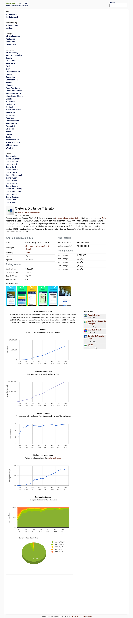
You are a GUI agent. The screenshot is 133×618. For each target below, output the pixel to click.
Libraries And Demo (14, 96)
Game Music (11, 181)
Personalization (12, 121)
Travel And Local (13, 142)
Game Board (11, 164)
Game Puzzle (11, 183)
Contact (83, 616)
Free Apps (10, 42)
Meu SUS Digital (94, 330)
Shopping (10, 129)
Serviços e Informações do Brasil (28, 213)
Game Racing (12, 186)
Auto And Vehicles (14, 55)
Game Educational (14, 175)
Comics (9, 69)
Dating (9, 74)
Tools (104, 218)
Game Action (11, 156)
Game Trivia (11, 200)
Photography (11, 123)
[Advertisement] (71, 4)
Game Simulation (13, 191)
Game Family (11, 178)
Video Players (12, 145)
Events (9, 82)
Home (89, 616)
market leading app (54, 458)
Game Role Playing (14, 189)
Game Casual (12, 172)
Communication (13, 72)
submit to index (12, 25)
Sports (9, 134)
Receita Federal (94, 315)
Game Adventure (13, 159)
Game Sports (11, 194)
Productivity (11, 126)
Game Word (11, 202)
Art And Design (12, 53)
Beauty (9, 58)
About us (75, 616)
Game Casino (12, 170)
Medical (9, 107)
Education (10, 77)
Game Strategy (12, 197)
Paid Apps (10, 39)
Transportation (12, 140)
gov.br (90, 345)
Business (10, 66)
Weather (9, 148)
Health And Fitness (14, 91)
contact (9, 28)
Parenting (10, 118)
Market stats (11, 14)
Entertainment (12, 80)
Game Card (11, 167)
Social (8, 132)
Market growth (12, 17)
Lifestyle (9, 99)
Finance (9, 85)
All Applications (13, 36)
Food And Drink (12, 88)
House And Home (13, 93)
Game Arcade (12, 162)
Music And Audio (13, 110)
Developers (11, 44)
